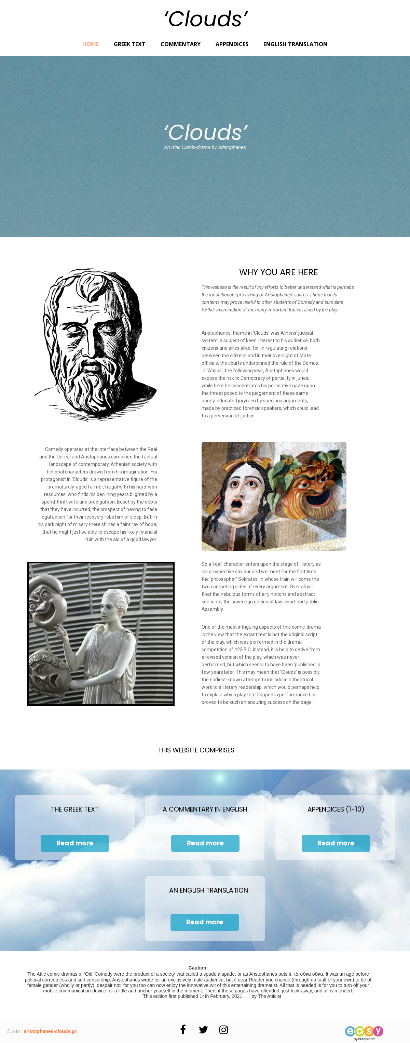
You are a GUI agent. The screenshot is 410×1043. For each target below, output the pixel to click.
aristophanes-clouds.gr (50, 1031)
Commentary (181, 44)
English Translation (295, 44)
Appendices (232, 44)
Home (90, 44)
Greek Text (130, 44)
